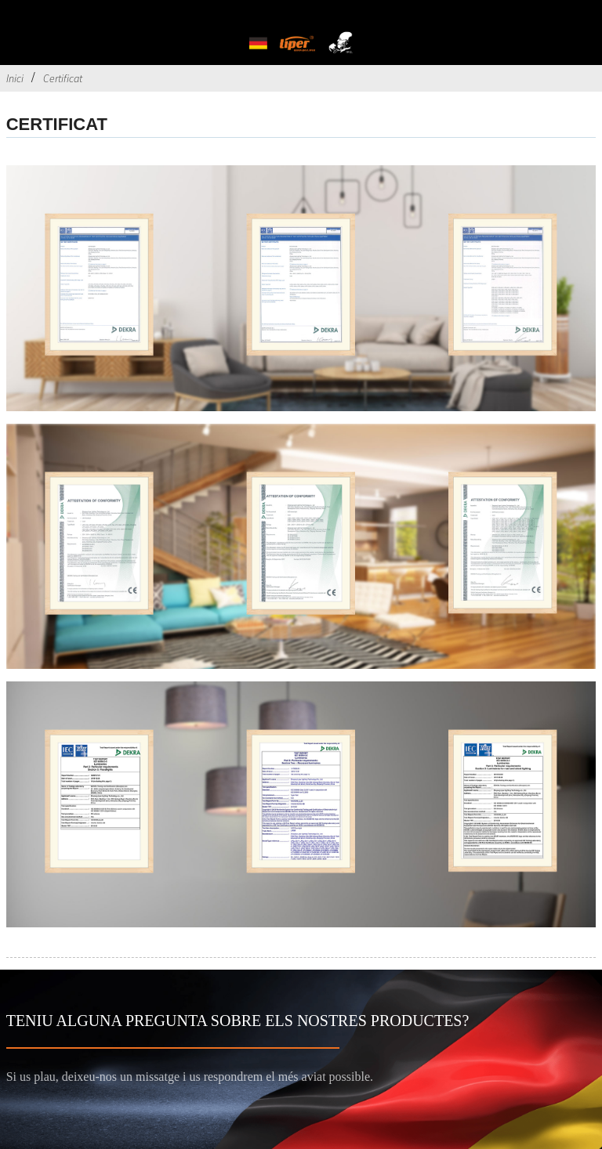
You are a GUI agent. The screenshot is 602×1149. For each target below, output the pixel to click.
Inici (15, 78)
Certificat (62, 78)
